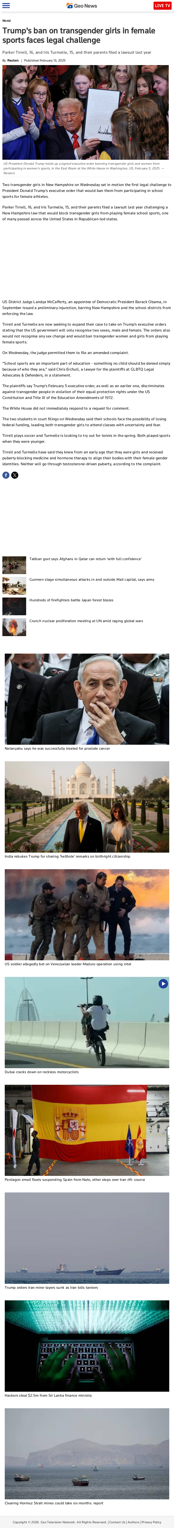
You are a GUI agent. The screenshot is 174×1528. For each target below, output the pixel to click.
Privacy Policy (151, 1522)
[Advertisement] (87, 260)
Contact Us (117, 1522)
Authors (133, 1522)
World (6, 20)
